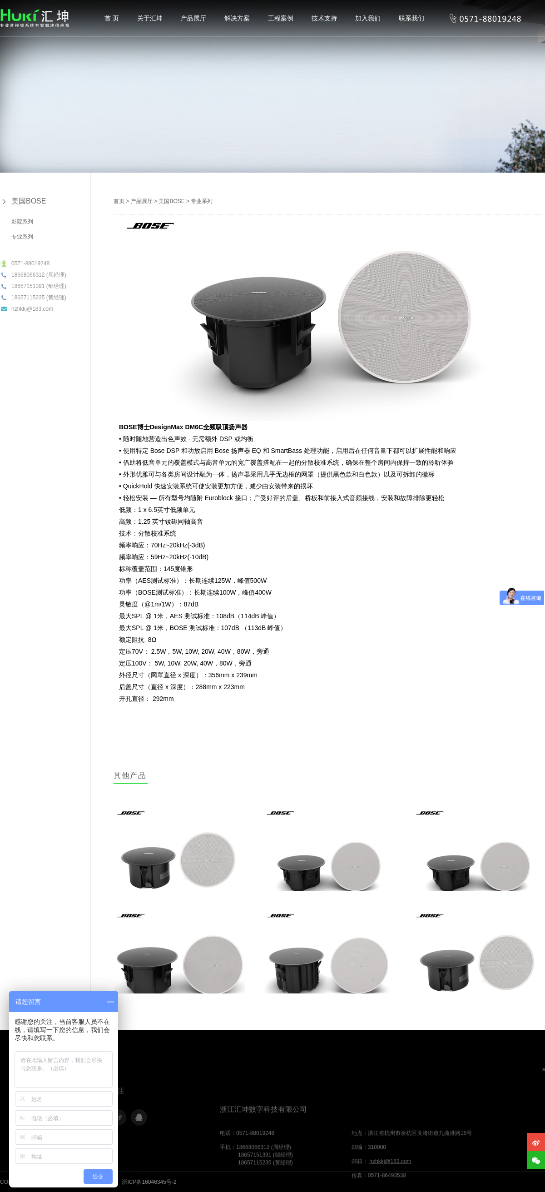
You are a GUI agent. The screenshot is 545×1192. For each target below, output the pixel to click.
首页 (119, 201)
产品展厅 (193, 18)
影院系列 (22, 222)
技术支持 (324, 18)
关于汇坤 (150, 18)
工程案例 (280, 18)
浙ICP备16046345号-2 (149, 1182)
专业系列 (22, 236)
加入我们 (368, 18)
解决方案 (237, 18)
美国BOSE (28, 201)
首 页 (111, 18)
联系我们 (411, 18)
